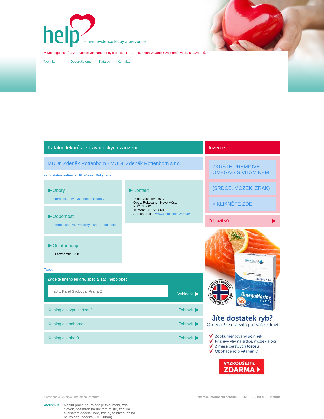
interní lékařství (64, 199)
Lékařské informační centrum (217, 397)
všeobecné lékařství (90, 199)
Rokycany (103, 175)
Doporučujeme (81, 61)
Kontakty (124, 61)
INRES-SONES (254, 397)
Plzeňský (86, 175)
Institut (275, 397)
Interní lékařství (64, 225)
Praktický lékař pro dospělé (96, 225)
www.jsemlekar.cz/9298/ (172, 214)
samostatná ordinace (60, 175)
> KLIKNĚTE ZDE (232, 204)
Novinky (50, 61)
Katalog (104, 61)
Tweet (48, 269)
